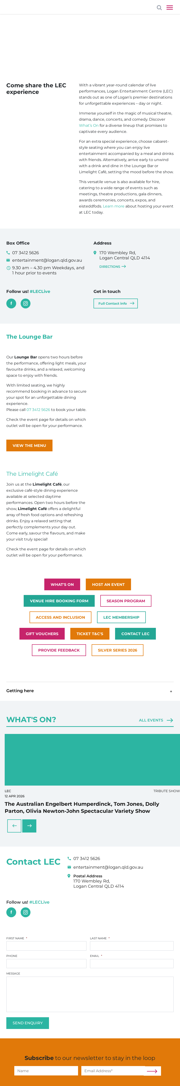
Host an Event (108, 584)
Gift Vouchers (42, 634)
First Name (16, 929)
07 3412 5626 (38, 409)
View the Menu (29, 445)
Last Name (100, 929)
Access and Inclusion (60, 617)
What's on (62, 584)
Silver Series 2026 (117, 650)
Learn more (113, 206)
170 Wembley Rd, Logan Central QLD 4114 (136, 259)
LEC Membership (121, 617)
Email (96, 947)
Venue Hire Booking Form (59, 601)
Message (13, 965)
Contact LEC (135, 634)
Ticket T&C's (90, 634)
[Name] (46, 1064)
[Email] (113, 1064)
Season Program (126, 601)
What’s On (89, 125)
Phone (11, 947)
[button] (90, 691)
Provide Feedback (59, 650)
